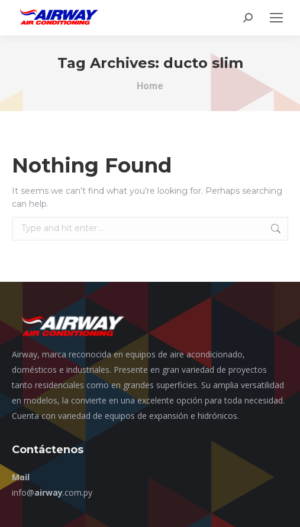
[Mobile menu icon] (276, 18)
